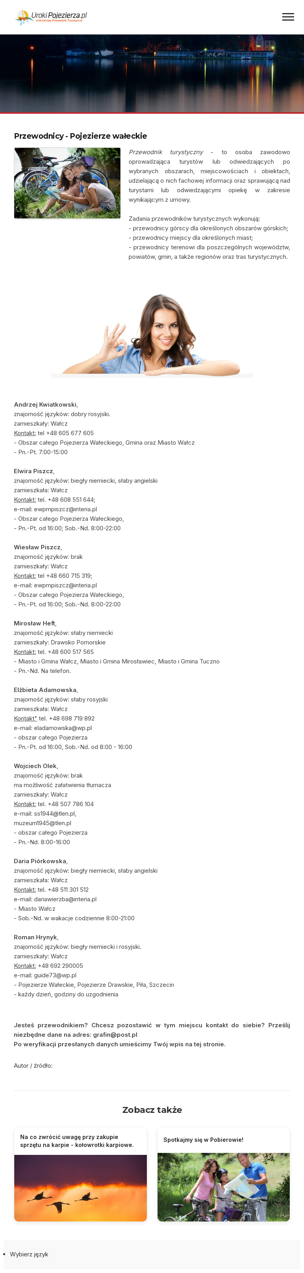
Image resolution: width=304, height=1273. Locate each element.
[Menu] (288, 17)
